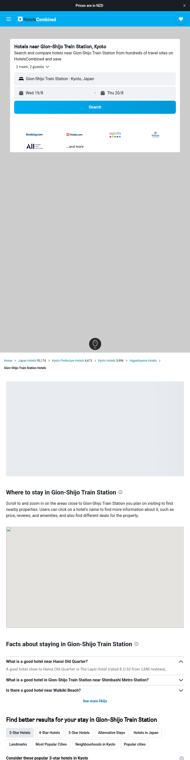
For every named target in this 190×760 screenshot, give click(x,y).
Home (8, 360)
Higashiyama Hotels (143, 360)
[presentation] (120, 492)
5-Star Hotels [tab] (79, 733)
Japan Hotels (27, 360)
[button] (184, 5)
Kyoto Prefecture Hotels (68, 360)
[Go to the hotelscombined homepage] (37, 18)
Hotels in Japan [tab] (146, 733)
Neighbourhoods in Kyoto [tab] (95, 744)
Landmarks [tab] (18, 744)
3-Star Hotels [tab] (19, 733)
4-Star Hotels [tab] (49, 733)
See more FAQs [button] (95, 701)
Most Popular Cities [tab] (51, 744)
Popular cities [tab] (135, 744)
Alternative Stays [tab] (111, 733)
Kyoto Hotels (106, 360)
